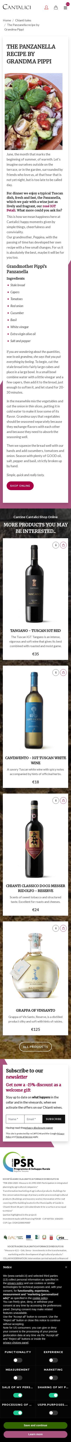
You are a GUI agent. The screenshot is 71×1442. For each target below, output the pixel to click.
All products (35, 1046)
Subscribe (54, 1119)
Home (7, 20)
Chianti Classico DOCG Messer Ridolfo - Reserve (35, 888)
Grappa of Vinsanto (35, 1010)
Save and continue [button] (35, 1425)
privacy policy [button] (15, 1283)
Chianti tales (23, 20)
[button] (66, 1267)
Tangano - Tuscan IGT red (35, 631)
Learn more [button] (35, 1434)
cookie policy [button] (40, 1298)
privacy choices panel (15, 1342)
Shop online (20, 485)
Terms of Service (24, 1137)
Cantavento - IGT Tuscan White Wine (35, 760)
